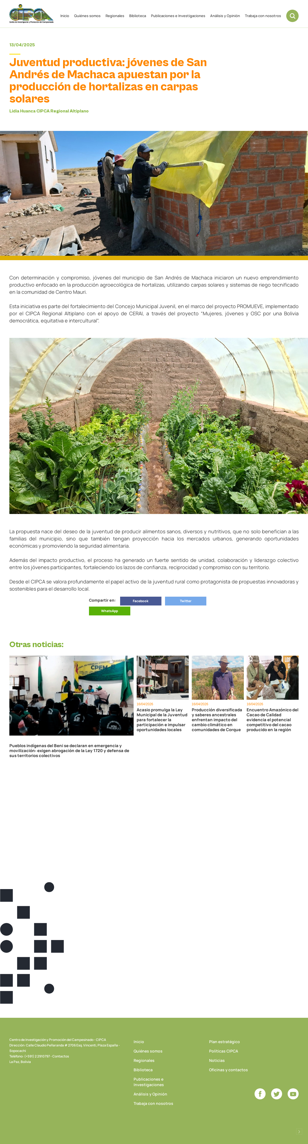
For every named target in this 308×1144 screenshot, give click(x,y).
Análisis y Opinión (225, 15)
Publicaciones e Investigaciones (178, 15)
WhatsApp (109, 611)
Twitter (185, 601)
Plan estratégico (224, 1041)
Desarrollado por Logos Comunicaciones (299, 1131)
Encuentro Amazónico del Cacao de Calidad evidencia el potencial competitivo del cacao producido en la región (272, 719)
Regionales (115, 15)
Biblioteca (137, 15)
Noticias (217, 1060)
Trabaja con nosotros (263, 15)
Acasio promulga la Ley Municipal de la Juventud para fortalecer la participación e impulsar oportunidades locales (162, 719)
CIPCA (31, 13)
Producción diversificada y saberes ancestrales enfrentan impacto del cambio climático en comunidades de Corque (217, 719)
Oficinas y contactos (228, 1069)
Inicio (64, 15)
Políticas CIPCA (223, 1051)
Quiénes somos (87, 15)
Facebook (140, 601)
